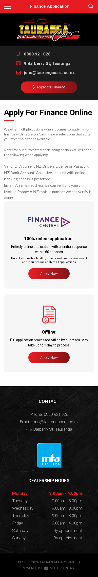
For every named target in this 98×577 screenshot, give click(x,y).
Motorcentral (60, 568)
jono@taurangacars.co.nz (49, 72)
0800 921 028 (37, 54)
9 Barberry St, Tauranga (47, 63)
